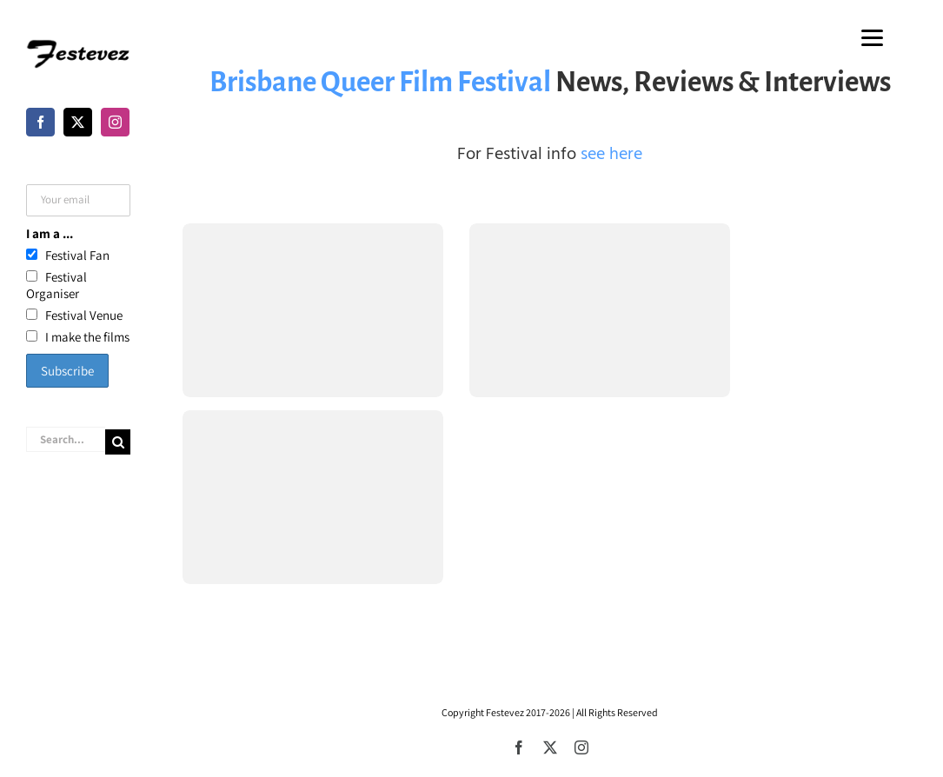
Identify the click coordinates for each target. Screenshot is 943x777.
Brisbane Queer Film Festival (380, 81)
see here (611, 154)
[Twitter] (77, 122)
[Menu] (872, 37)
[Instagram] (115, 122)
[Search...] (65, 439)
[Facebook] (40, 122)
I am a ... (49, 233)
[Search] (117, 442)
